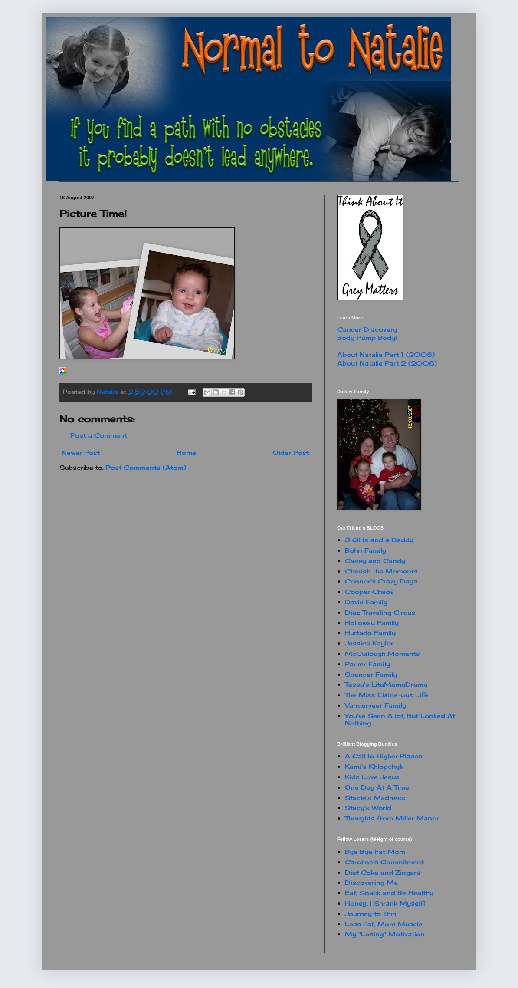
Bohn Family (365, 550)
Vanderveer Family (375, 705)
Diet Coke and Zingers (382, 872)
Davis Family (366, 602)
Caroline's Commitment (384, 862)
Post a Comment (98, 435)
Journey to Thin (371, 913)
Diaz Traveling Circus (380, 612)
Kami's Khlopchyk (374, 766)
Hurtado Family (370, 632)
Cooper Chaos (369, 591)
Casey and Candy (375, 560)
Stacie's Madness (375, 797)
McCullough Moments (382, 653)
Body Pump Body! (367, 337)
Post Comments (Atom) (146, 467)
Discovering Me (371, 882)
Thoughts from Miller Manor (392, 818)
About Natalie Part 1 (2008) (386, 354)
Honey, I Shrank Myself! (385, 903)
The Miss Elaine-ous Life (386, 694)
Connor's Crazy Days (381, 581)
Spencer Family (371, 674)
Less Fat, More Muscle (384, 924)
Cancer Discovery (367, 329)
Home (186, 452)
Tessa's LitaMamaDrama (386, 684)
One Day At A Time (377, 787)
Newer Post (81, 452)
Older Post (291, 452)
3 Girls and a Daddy (379, 539)
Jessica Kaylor (369, 643)
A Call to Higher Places (383, 756)
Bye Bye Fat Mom (375, 851)
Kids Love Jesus (372, 777)
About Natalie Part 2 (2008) (387, 363)
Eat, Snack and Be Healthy (389, 892)
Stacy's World (368, 807)
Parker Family (367, 664)
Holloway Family (372, 622)
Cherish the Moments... (383, 571)
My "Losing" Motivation (385, 934)
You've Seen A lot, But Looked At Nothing (400, 719)
